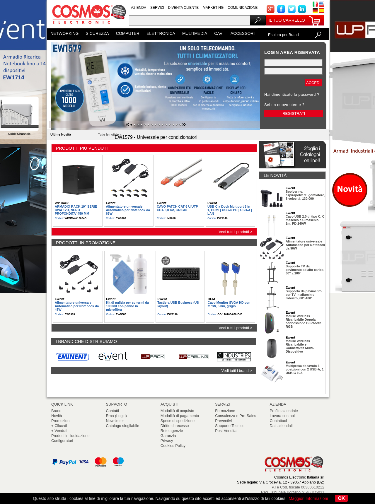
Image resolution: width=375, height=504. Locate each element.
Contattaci (278, 420)
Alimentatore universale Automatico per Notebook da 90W (305, 245)
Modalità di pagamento (180, 416)
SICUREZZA (97, 33)
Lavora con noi (282, 416)
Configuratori (62, 440)
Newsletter (115, 420)
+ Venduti (59, 430)
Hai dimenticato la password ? (291, 94)
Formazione (225, 411)
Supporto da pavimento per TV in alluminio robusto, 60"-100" (304, 294)
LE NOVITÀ (275, 175)
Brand (56, 411)
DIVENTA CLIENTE (183, 8)
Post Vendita (225, 430)
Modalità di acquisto (177, 411)
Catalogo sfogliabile (122, 425)
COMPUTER (127, 33)
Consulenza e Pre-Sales (235, 416)
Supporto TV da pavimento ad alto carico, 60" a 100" (305, 269)
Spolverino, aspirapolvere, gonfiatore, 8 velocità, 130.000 (305, 195)
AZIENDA (138, 8)
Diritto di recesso (175, 425)
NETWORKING (64, 33)
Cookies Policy (173, 445)
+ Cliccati (59, 425)
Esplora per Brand (283, 35)
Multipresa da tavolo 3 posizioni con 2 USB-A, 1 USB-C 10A (305, 369)
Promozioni (60, 420)
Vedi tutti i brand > (236, 370)
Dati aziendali (281, 425)
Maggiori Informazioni (308, 498)
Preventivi (223, 420)
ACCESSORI (243, 33)
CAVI (219, 33)
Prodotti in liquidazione (70, 435)
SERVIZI (157, 8)
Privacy (167, 440)
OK (341, 498)
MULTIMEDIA (194, 33)
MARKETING (213, 8)
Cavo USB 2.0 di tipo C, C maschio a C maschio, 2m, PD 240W (305, 220)
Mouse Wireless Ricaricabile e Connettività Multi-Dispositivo (300, 346)
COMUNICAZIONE (243, 8)
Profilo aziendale (284, 411)
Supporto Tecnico (229, 425)
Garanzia (168, 435)
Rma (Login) (116, 416)
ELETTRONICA (160, 33)
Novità (56, 416)
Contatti (112, 411)
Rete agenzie (172, 430)
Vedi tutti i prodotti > (235, 232)
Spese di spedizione (178, 420)
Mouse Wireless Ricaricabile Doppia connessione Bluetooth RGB (303, 321)
